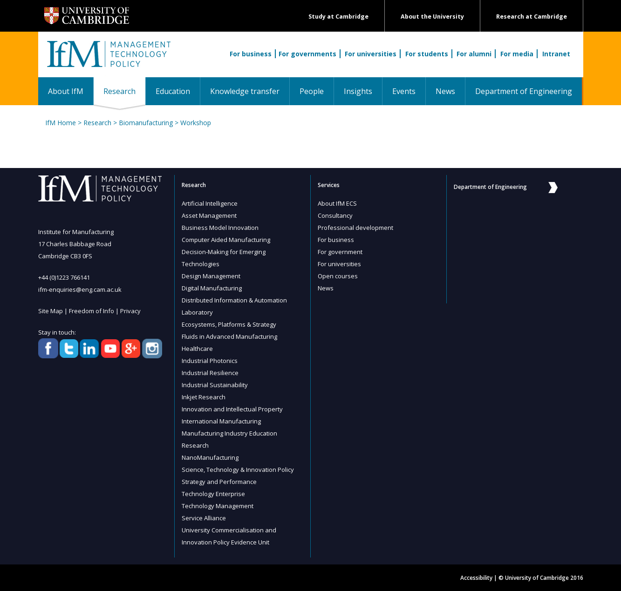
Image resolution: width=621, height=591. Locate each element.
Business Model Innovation (220, 227)
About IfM (65, 91)
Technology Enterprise (213, 494)
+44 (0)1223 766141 (64, 277)
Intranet (556, 53)
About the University (432, 16)
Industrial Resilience (210, 373)
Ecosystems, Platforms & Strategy (229, 324)
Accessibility (476, 578)
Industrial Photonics (210, 360)
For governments (307, 53)
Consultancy (335, 215)
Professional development (355, 227)
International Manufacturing (221, 421)
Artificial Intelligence (210, 203)
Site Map (50, 311)
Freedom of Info (91, 311)
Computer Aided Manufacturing (226, 239)
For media (516, 53)
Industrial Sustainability (215, 385)
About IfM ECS (337, 203)
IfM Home (60, 122)
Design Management (211, 276)
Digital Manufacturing (212, 288)
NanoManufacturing (210, 457)
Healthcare (197, 348)
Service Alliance (204, 518)
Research (124, 91)
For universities (370, 53)
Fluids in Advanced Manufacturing (229, 336)
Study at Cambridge (338, 16)
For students (426, 53)
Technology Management (217, 506)
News (445, 91)
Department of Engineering (523, 91)
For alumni (474, 53)
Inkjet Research (203, 397)
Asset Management (209, 215)
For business (251, 53)
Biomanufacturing (146, 122)
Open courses (338, 276)
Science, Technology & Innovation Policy (238, 469)
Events (404, 91)
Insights (358, 91)
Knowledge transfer (245, 91)
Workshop (195, 122)
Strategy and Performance (219, 481)
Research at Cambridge (531, 16)
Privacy (130, 311)
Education (173, 91)
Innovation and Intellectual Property (232, 409)
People (312, 91)
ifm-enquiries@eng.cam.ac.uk (80, 289)
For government (340, 252)
